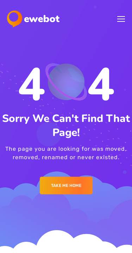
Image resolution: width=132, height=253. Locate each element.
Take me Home (66, 185)
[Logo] (33, 19)
